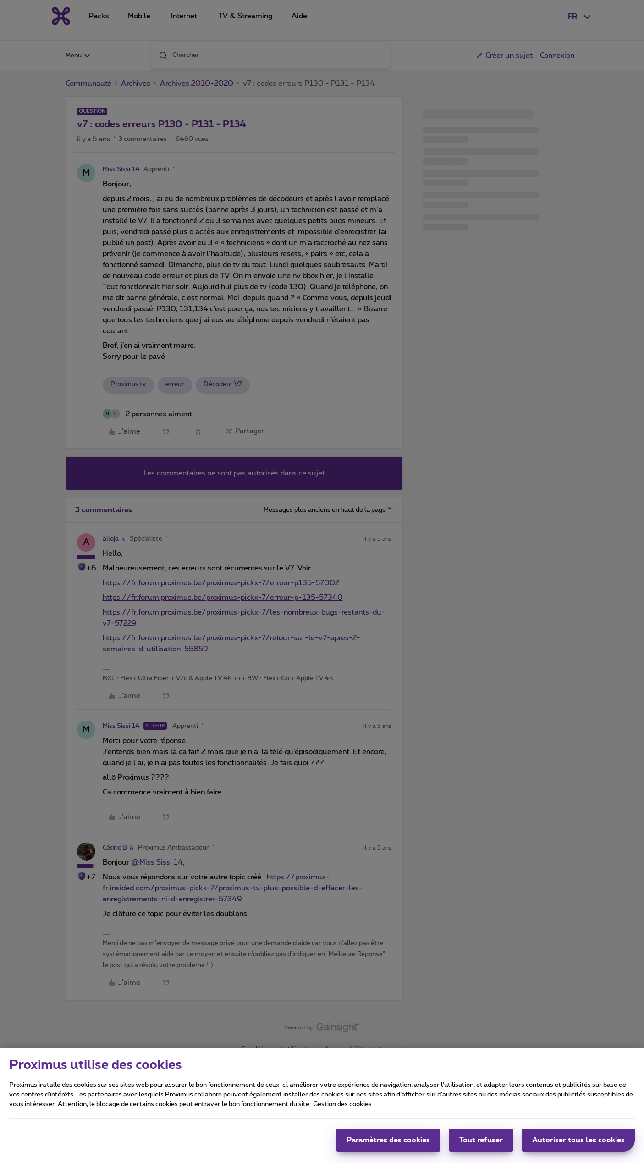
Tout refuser (481, 1143)
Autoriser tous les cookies (578, 1143)
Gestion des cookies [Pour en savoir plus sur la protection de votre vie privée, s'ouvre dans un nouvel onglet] (342, 1108)
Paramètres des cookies (388, 1143)
